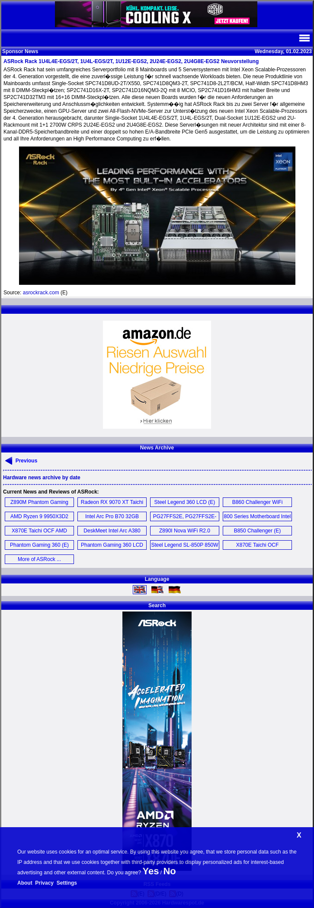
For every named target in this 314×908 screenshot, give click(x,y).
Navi (304, 38)
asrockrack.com (41, 293)
